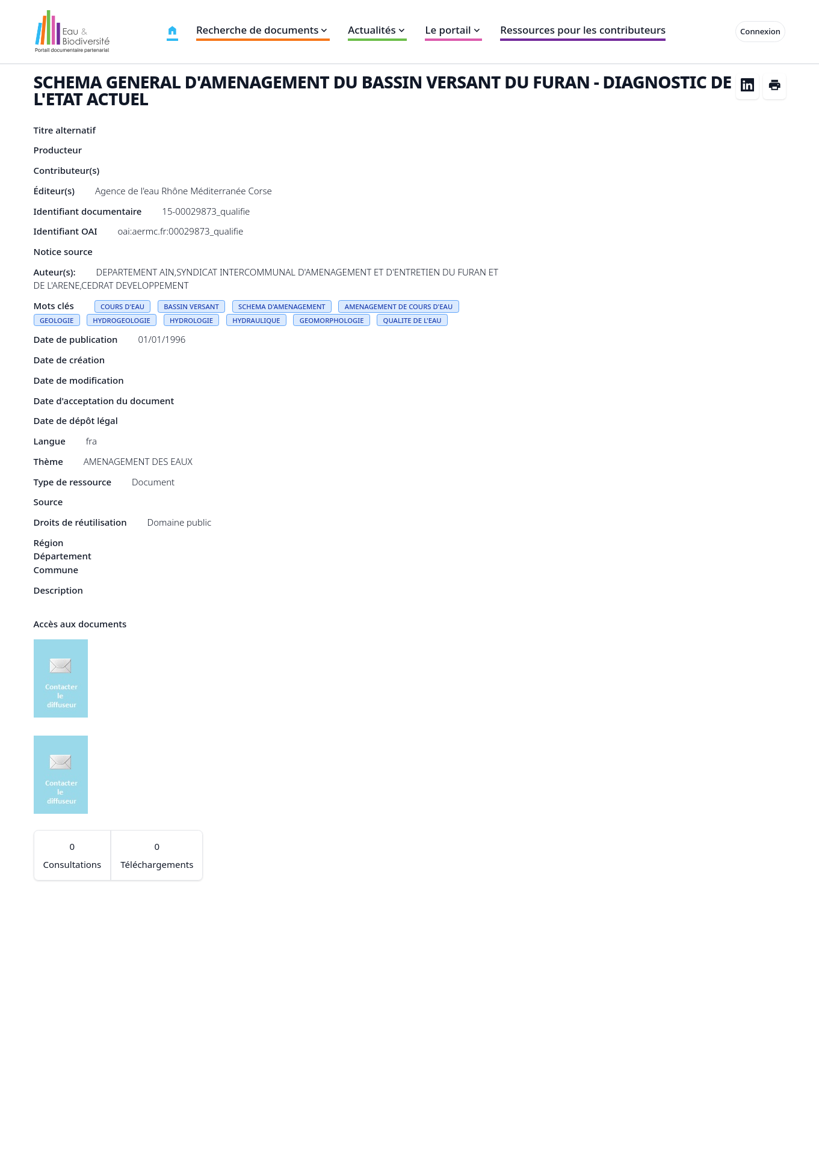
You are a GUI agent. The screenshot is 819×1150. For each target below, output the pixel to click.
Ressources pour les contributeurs (583, 30)
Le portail (453, 30)
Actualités (377, 30)
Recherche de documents (263, 30)
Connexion (760, 31)
